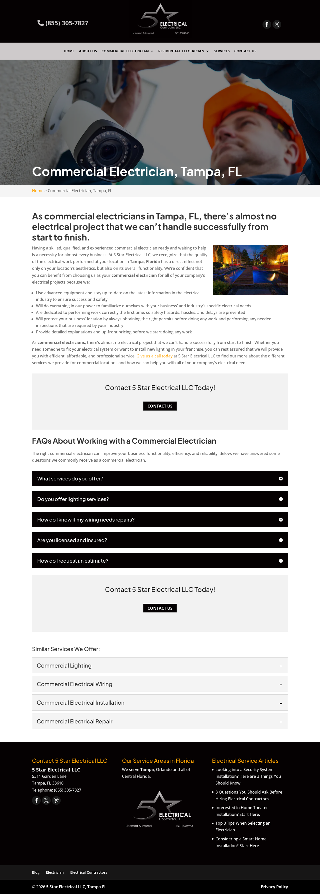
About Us (88, 51)
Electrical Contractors (88, 872)
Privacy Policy (274, 886)
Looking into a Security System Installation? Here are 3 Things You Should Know (248, 776)
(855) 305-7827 (63, 23)
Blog (36, 872)
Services (222, 51)
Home (69, 51)
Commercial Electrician (125, 51)
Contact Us (245, 51)
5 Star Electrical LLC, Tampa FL (76, 886)
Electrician (55, 872)
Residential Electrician (181, 51)
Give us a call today (154, 356)
